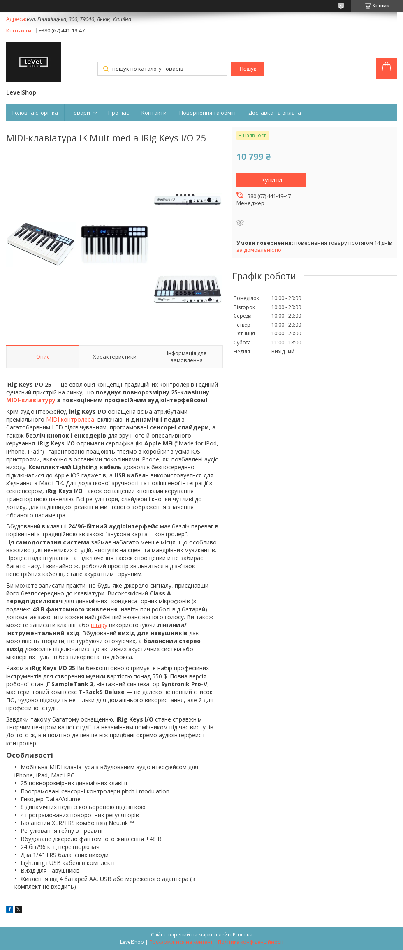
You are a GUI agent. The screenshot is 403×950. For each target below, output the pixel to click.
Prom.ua (242, 934)
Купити (271, 179)
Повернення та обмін (207, 112)
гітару (99, 625)
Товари (80, 112)
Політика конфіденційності (250, 941)
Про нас (118, 112)
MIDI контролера (70, 419)
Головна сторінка (35, 112)
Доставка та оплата (274, 112)
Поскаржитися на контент (181, 941)
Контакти (154, 112)
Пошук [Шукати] (247, 69)
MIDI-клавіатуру (31, 400)
